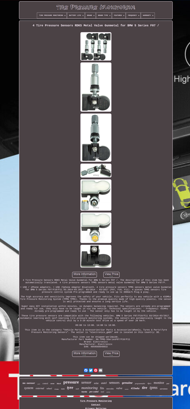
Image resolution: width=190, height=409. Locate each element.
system (28, 388)
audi (77, 389)
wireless (163, 389)
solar (96, 383)
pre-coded (93, 391)
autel (104, 382)
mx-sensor (29, 383)
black (59, 383)
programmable (140, 383)
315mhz (56, 389)
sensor (86, 382)
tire (144, 387)
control (45, 383)
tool (102, 392)
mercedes (110, 389)
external (40, 388)
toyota (84, 391)
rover (52, 383)
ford (168, 383)
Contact (96, 405)
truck (63, 389)
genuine (127, 382)
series (108, 392)
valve (119, 388)
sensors (114, 382)
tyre (70, 387)
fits (102, 388)
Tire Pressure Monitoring (96, 401)
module (126, 389)
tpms (153, 387)
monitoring (89, 388)
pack (39, 384)
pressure (71, 382)
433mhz (135, 388)
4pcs (149, 383)
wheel (49, 388)
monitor (159, 382)
